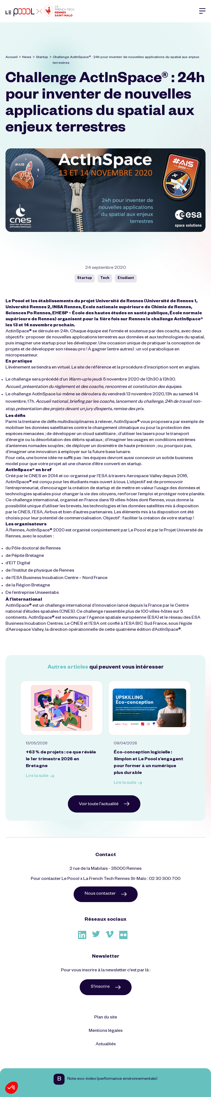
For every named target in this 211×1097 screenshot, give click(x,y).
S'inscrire (106, 987)
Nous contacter (106, 894)
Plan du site (105, 1017)
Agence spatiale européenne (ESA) (124, 618)
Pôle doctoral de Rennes (36, 548)
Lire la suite (40, 776)
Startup (42, 57)
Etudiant (126, 278)
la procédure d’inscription (142, 367)
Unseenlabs (47, 593)
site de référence (94, 367)
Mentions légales (106, 1031)
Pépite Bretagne (28, 556)
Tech (104, 278)
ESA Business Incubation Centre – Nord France (60, 578)
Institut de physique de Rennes (43, 571)
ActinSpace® (18, 331)
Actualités (106, 1044)
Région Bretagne (33, 585)
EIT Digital (19, 563)
